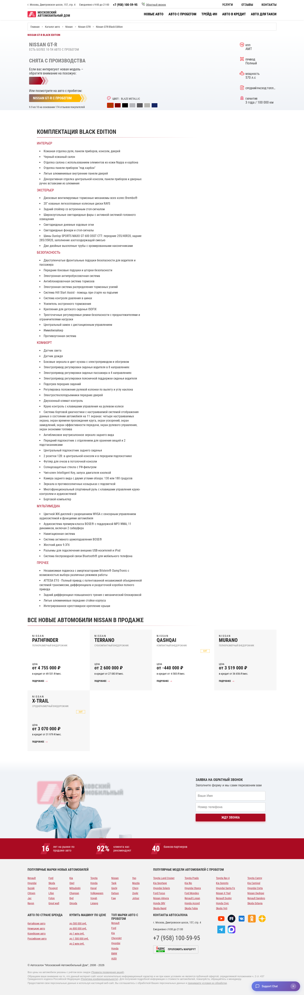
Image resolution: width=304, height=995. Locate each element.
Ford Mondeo (192, 893)
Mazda (136, 883)
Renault (32, 878)
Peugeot (53, 888)
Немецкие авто (36, 928)
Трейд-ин (209, 14)
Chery (135, 888)
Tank (113, 883)
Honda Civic (222, 903)
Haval (93, 888)
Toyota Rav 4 (223, 878)
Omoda (73, 903)
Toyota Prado (192, 878)
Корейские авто (37, 933)
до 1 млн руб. (77, 933)
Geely (114, 888)
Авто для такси (263, 14)
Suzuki (31, 888)
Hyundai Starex (193, 888)
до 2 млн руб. (77, 943)
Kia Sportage (160, 883)
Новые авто (153, 14)
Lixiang (94, 903)
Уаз (134, 878)
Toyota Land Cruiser (163, 878)
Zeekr (135, 893)
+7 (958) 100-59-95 (125, 5)
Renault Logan (192, 898)
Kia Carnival (253, 883)
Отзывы (247, 5)
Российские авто (37, 938)
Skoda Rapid (159, 908)
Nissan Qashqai (255, 893)
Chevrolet (116, 938)
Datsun (115, 893)
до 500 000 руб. (78, 923)
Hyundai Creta (255, 888)
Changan (74, 893)
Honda (94, 883)
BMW (114, 953)
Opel (71, 883)
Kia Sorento (222, 883)
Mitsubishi (74, 888)
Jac (29, 898)
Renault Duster (224, 898)
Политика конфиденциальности (99, 979)
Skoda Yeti (221, 908)
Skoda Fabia (191, 908)
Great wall (53, 903)
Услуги (227, 5)
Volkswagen (96, 893)
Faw (113, 898)
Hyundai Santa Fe (225, 888)
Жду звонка (230, 817)
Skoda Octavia (255, 903)
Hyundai (32, 883)
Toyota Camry (254, 878)
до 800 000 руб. (78, 928)
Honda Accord (192, 903)
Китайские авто (36, 923)
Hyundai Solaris (161, 888)
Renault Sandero (256, 898)
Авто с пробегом (182, 14)
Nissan (115, 878)
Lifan (51, 893)
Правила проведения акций (107, 972)
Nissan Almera (161, 898)
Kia (71, 878)
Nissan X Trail (223, 893)
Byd (71, 898)
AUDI (114, 958)
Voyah (93, 898)
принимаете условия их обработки (207, 983)
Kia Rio (188, 883)
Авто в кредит (234, 14)
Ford (50, 878)
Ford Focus (159, 893)
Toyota (94, 878)
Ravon (31, 903)
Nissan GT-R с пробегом (52, 98)
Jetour (135, 898)
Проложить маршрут (182, 949)
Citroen (31, 893)
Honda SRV (159, 903)
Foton (51, 898)
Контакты (269, 5)
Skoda (51, 883)
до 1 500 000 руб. (79, 938)
